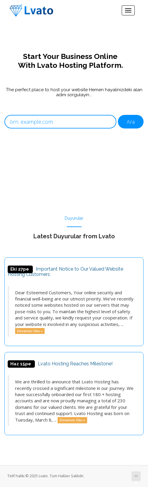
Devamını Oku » (30, 331)
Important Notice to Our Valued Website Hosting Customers (65, 271)
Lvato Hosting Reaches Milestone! (75, 364)
